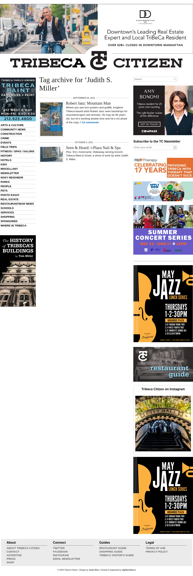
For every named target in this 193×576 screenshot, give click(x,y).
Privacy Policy (157, 551)
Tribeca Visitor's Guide (116, 555)
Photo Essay (10, 195)
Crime (5, 138)
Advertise (14, 555)
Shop (10, 562)
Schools (7, 208)
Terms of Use (156, 548)
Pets (4, 190)
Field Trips (9, 146)
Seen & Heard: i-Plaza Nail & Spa (93, 147)
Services (7, 212)
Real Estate (10, 199)
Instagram (61, 555)
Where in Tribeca (13, 225)
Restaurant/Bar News (17, 203)
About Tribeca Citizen (23, 548)
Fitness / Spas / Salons (17, 151)
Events (6, 142)
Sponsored (9, 221)
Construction (11, 133)
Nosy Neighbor (12, 177)
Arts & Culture (12, 125)
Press (11, 558)
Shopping (8, 216)
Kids (4, 164)
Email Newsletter (66, 558)
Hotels (6, 160)
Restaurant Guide (113, 548)
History (6, 155)
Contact (13, 551)
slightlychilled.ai (128, 570)
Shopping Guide (110, 551)
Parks (5, 181)
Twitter (59, 548)
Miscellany (9, 168)
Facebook (60, 551)
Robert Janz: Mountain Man (88, 103)
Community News (13, 129)
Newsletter (10, 173)
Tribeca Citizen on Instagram (163, 389)
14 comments (90, 122)
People (6, 186)
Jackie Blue (94, 570)
